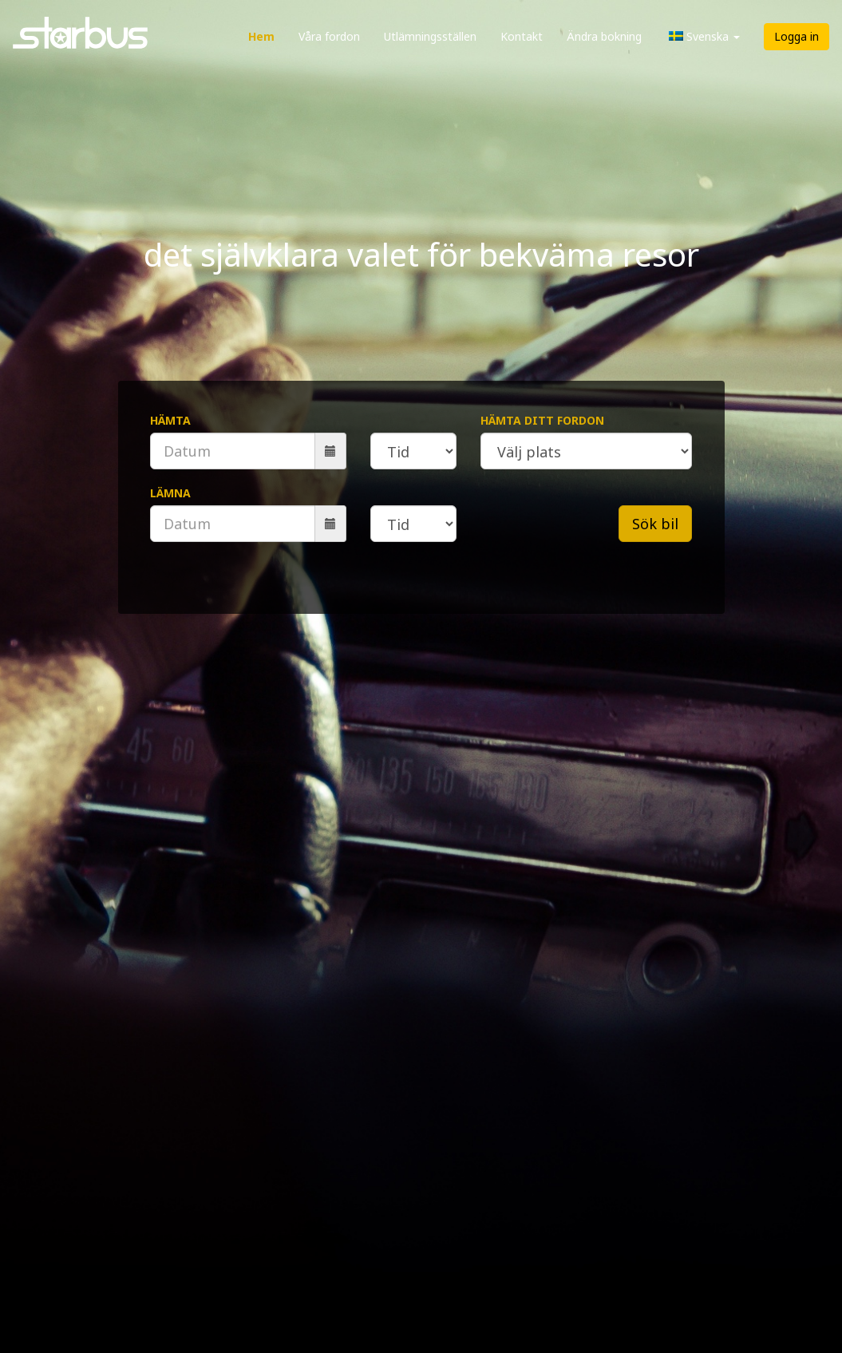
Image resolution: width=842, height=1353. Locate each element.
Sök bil (655, 523)
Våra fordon (329, 36)
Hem (261, 36)
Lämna (170, 492)
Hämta (170, 420)
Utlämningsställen (430, 36)
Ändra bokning (604, 36)
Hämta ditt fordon (542, 420)
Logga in (796, 36)
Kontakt (521, 36)
